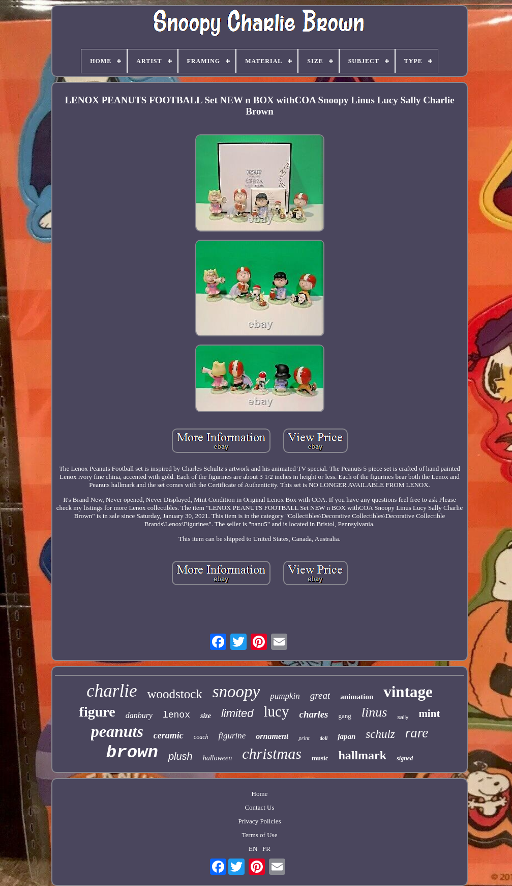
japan (346, 736)
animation (356, 697)
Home (260, 793)
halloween (217, 758)
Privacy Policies (259, 821)
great (320, 695)
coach (201, 736)
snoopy (236, 691)
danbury (139, 715)
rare (417, 732)
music (320, 758)
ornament (272, 736)
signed (405, 758)
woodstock (174, 694)
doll (324, 738)
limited (237, 713)
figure (97, 712)
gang (345, 716)
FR (266, 848)
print (303, 738)
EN (253, 848)
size (205, 716)
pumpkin (285, 696)
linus (374, 712)
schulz (380, 734)
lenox (176, 715)
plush (180, 756)
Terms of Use (260, 835)
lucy (276, 711)
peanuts (117, 731)
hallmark (362, 755)
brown (132, 752)
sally (402, 717)
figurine (232, 735)
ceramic (169, 735)
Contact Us (259, 807)
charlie (111, 691)
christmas (272, 753)
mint (429, 713)
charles (313, 714)
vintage (407, 692)
